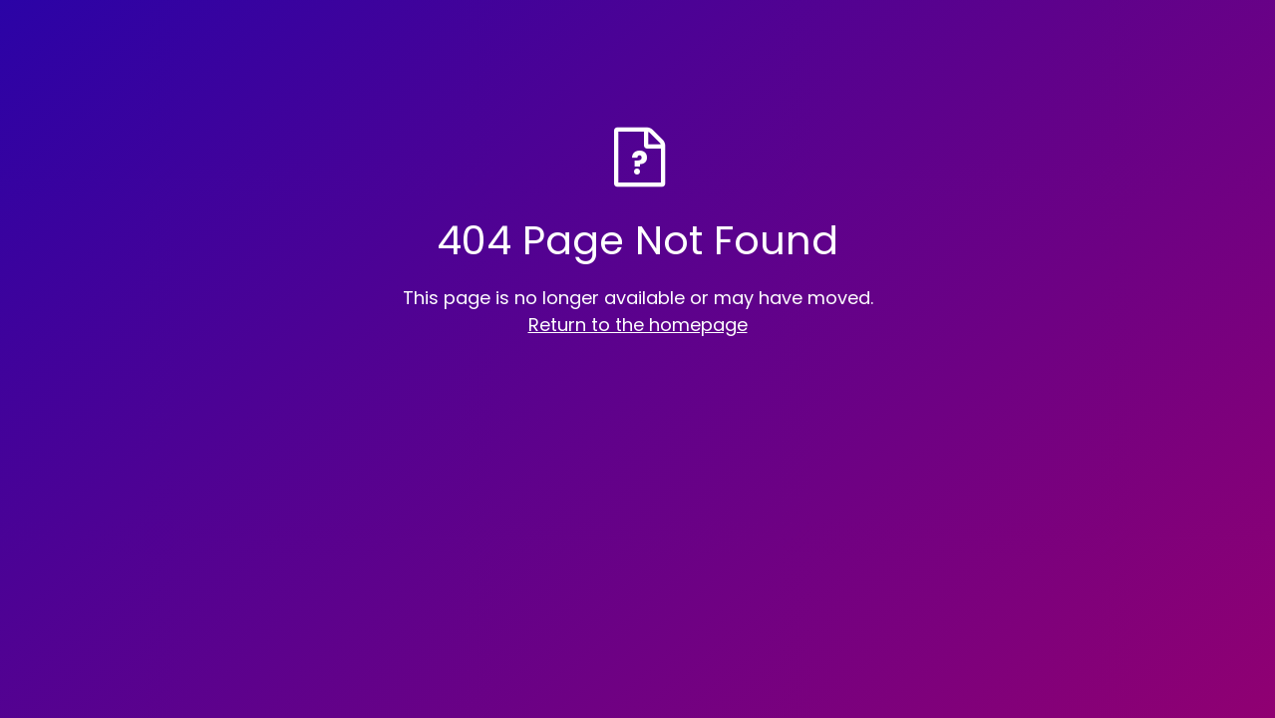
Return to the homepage (638, 324)
